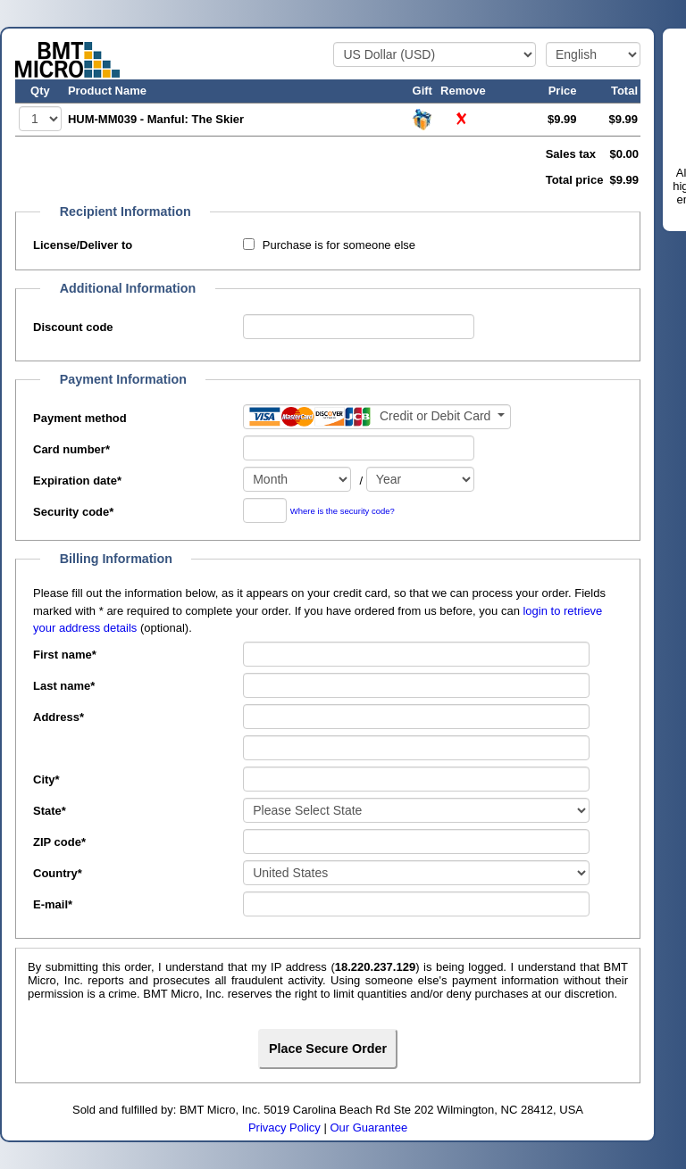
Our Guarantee (368, 1127)
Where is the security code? (342, 512)
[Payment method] (377, 416)
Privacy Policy (284, 1127)
